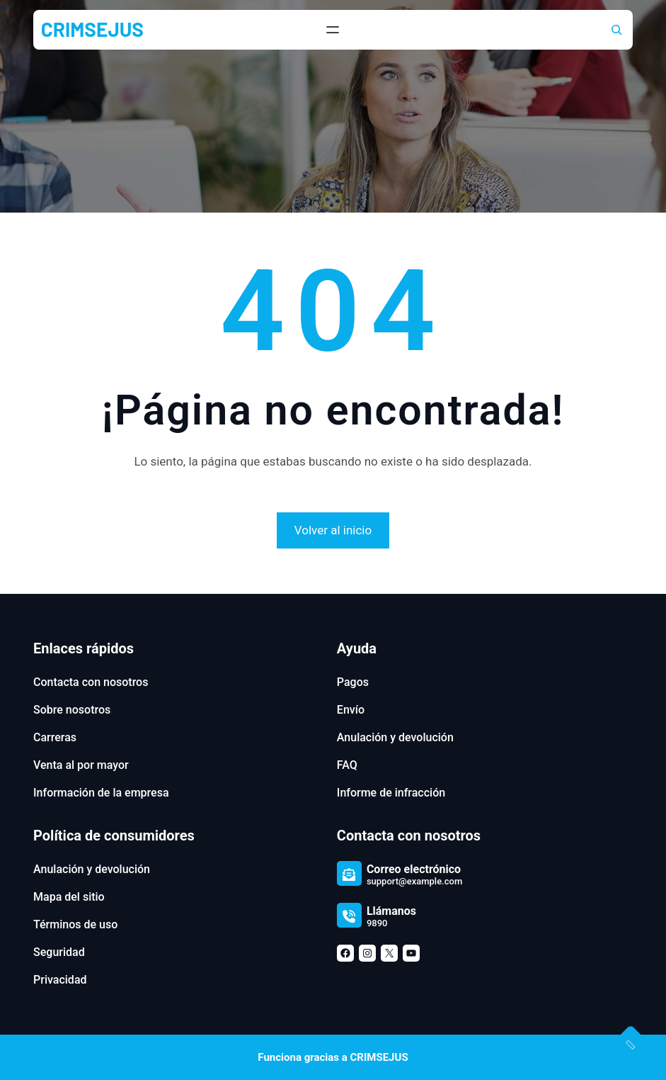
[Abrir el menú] (332, 30)
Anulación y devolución (395, 737)
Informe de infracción (391, 792)
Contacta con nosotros (90, 682)
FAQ (347, 765)
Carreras (54, 737)
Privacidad (59, 979)
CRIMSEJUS (92, 29)
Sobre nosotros (71, 709)
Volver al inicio (333, 530)
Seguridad (59, 952)
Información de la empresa (100, 792)
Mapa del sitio (69, 897)
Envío (350, 709)
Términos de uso (75, 924)
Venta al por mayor (81, 765)
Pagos (353, 682)
